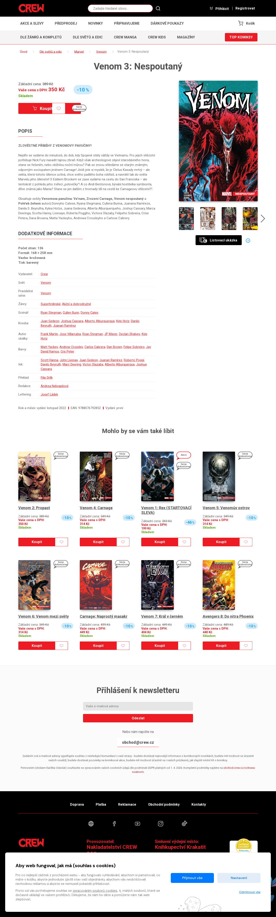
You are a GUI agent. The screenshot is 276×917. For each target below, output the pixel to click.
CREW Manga (125, 37)
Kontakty (198, 804)
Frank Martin (49, 334)
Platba (101, 804)
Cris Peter (73, 351)
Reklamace (127, 804)
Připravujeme (127, 23)
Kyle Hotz (124, 321)
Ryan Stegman (51, 313)
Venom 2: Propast (34, 508)
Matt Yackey (49, 347)
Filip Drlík (47, 378)
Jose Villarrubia (70, 334)
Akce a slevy (32, 23)
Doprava (77, 804)
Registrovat (245, 8)
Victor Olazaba (92, 364)
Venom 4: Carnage (96, 508)
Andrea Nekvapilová (54, 386)
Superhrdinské (51, 304)
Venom (46, 283)
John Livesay (69, 360)
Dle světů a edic (88, 37)
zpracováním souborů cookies (95, 891)
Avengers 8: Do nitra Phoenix (228, 616)
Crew (44, 274)
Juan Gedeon (50, 321)
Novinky (95, 23)
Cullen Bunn (71, 313)
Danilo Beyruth (51, 364)
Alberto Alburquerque (101, 321)
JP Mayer (111, 334)
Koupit (43, 108)
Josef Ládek (49, 394)
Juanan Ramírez (64, 326)
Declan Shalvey (129, 334)
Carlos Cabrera (95, 347)
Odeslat (138, 718)
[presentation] (263, 219)
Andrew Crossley (71, 347)
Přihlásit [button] (219, 8)
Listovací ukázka (218, 240)
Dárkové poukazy (167, 23)
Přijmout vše (192, 878)
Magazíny (186, 37)
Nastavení (239, 878)
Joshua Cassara (72, 321)
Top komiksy (241, 37)
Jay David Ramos (53, 351)
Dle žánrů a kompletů (41, 37)
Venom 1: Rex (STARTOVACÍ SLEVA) (166, 510)
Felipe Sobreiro (134, 347)
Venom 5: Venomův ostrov (226, 508)
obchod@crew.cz (138, 742)
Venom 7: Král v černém (162, 616)
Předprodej (66, 23)
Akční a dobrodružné (76, 304)
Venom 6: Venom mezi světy (43, 616)
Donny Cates (90, 313)
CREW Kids (157, 37)
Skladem (25, 96)
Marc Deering (71, 364)
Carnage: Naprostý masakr (103, 616)
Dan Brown (115, 347)
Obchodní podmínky (164, 804)
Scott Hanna (49, 360)
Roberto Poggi (134, 360)
